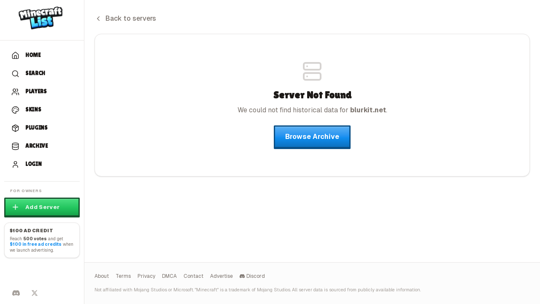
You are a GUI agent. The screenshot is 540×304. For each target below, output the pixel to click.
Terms (123, 276)
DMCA (169, 276)
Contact (193, 276)
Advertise (221, 276)
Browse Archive (312, 136)
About (101, 276)
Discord (252, 276)
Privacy (146, 276)
